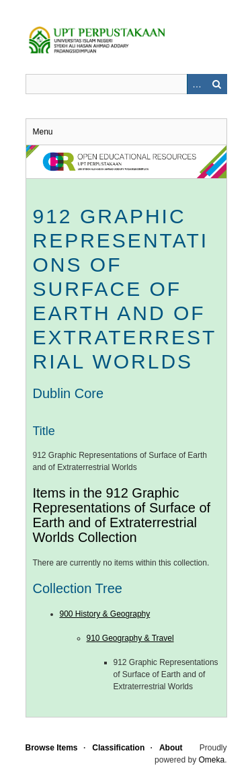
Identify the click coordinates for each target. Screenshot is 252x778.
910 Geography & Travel (130, 638)
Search (217, 84)
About (171, 747)
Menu (43, 132)
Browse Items (52, 747)
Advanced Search (197, 84)
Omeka (211, 760)
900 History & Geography (105, 614)
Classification (118, 747)
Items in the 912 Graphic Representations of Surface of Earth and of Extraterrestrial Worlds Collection (122, 515)
